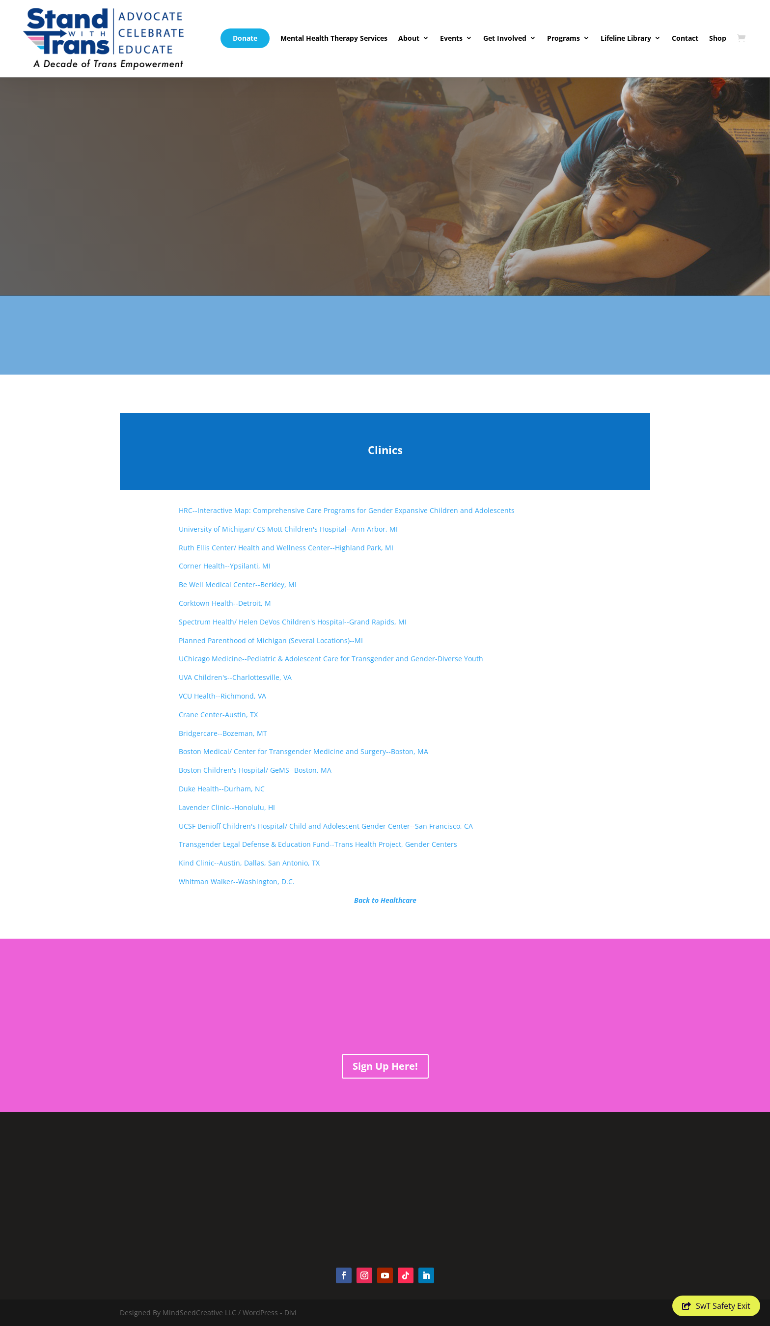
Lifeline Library (626, 38)
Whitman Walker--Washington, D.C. (237, 881)
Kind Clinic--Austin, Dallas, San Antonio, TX (249, 862)
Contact (685, 38)
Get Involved (504, 38)
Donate (245, 38)
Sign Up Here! (385, 1066)
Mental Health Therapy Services (333, 38)
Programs (563, 38)
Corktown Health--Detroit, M (225, 603)
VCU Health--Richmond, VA (222, 696)
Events (451, 38)
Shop (717, 38)
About (408, 38)
